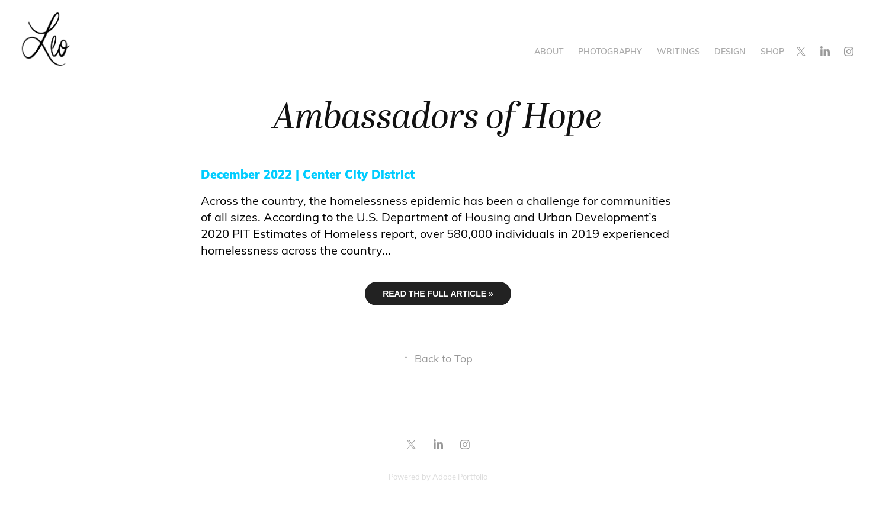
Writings (678, 51)
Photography (610, 51)
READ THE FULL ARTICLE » (438, 293)
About (549, 51)
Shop (772, 51)
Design (730, 51)
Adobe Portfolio (459, 476)
